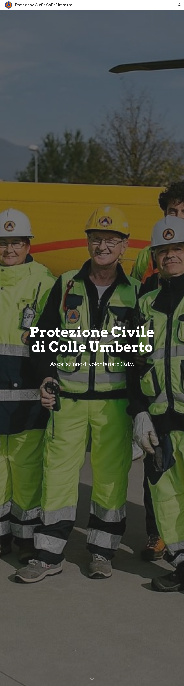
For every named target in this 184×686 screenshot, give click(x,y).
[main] (92, 345)
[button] (179, 5)
